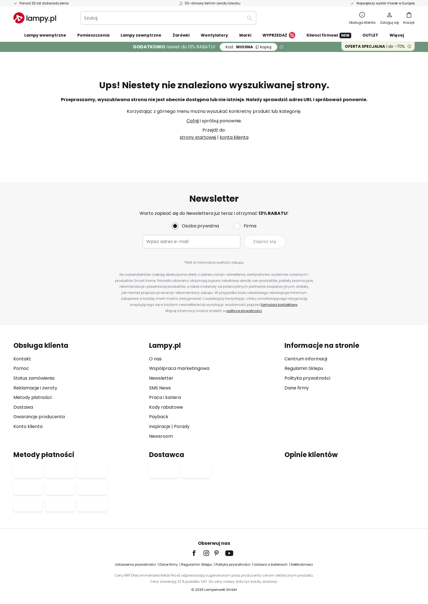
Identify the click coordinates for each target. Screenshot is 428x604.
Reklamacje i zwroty (35, 388)
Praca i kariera (165, 397)
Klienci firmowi (329, 35)
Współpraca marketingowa (179, 368)
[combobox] (168, 17)
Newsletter (161, 378)
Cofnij (192, 121)
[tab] (78, 391)
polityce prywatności (244, 310)
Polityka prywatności (307, 378)
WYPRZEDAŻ (278, 35)
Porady (182, 426)
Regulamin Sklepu (303, 368)
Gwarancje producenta (39, 416)
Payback (158, 416)
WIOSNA (248, 47)
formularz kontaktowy (279, 304)
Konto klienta (27, 426)
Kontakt (22, 359)
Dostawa (23, 407)
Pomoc (21, 368)
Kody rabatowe (166, 407)
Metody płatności (32, 397)
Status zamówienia (33, 378)
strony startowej (198, 137)
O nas (155, 359)
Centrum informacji (305, 359)
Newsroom (161, 436)
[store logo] (34, 17)
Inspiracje (159, 426)
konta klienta (234, 137)
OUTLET (370, 35)
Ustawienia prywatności (135, 564)
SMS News (160, 388)
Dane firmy (296, 388)
